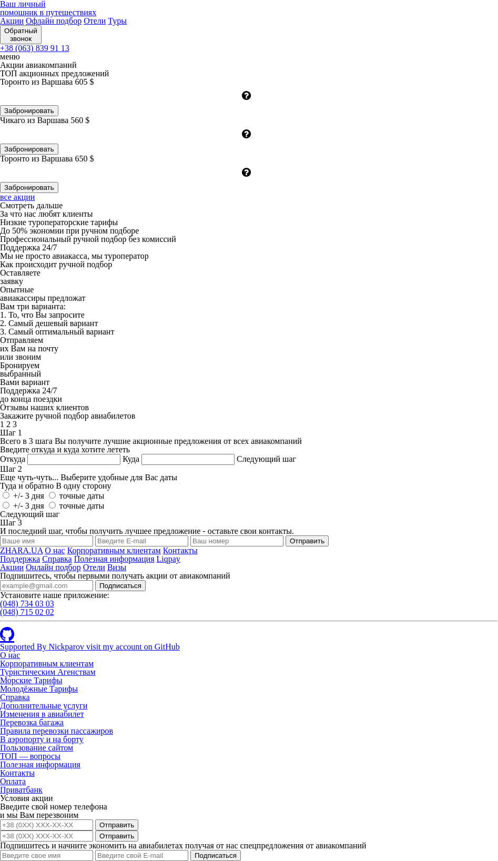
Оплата (13, 781)
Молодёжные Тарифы (39, 688)
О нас (55, 550)
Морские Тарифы (31, 680)
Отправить (116, 825)
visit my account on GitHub (133, 646)
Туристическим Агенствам (48, 671)
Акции (12, 20)
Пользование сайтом (36, 747)
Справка (57, 558)
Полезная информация (114, 558)
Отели (95, 20)
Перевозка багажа (32, 722)
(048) (27, 603)
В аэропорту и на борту (42, 739)
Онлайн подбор (53, 567)
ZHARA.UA (21, 550)
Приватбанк (21, 789)
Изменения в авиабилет (42, 714)
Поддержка (20, 558)
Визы (116, 567)
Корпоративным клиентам (114, 550)
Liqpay (168, 558)
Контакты (180, 550)
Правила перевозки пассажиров (56, 730)
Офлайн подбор (54, 20)
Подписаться (120, 586)
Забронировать (29, 111)
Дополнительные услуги (43, 705)
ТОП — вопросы (30, 756)
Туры (117, 20)
